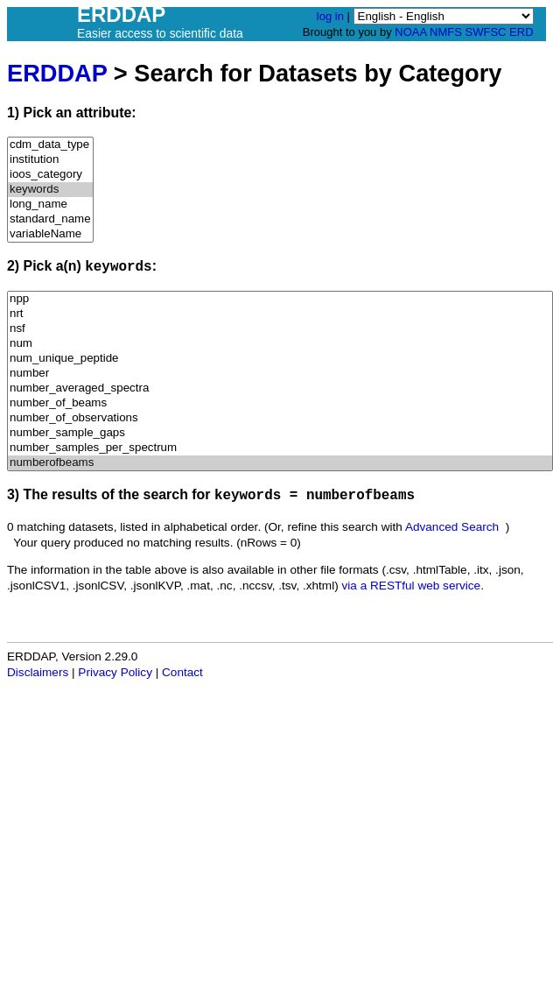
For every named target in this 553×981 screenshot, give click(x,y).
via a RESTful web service (411, 585)
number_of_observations (280, 418)
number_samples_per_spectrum (280, 448)
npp (280, 299)
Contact (182, 672)
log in (330, 16)
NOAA (410, 32)
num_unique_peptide (280, 358)
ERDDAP (57, 73)
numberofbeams (280, 462)
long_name (50, 204)
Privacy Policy (115, 672)
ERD (521, 32)
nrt (280, 314)
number (280, 373)
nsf (280, 328)
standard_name (50, 219)
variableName (50, 234)
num (280, 343)
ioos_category (50, 174)
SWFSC (486, 32)
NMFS (446, 32)
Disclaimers (37, 672)
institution (50, 159)
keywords (50, 189)
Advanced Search (452, 526)
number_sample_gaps (280, 433)
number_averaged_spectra (280, 388)
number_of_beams (280, 403)
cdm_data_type (50, 145)
